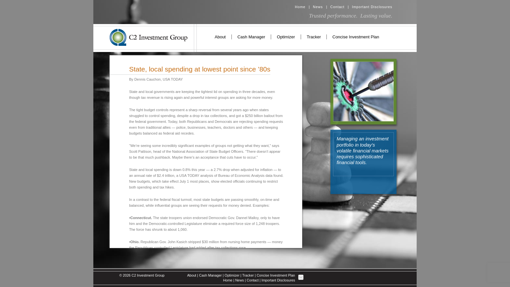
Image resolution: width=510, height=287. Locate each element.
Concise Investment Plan (355, 36)
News (318, 7)
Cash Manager (251, 36)
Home (300, 7)
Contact (337, 7)
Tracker (314, 36)
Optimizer (286, 36)
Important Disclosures (372, 7)
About (220, 36)
